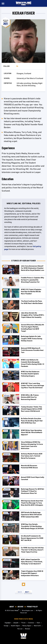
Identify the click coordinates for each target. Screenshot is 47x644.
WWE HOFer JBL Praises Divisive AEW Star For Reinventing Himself (30, 397)
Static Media (14, 610)
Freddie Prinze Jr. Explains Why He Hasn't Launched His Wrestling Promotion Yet (32, 280)
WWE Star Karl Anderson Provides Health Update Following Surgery (30, 374)
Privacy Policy (32, 606)
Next (27, 592)
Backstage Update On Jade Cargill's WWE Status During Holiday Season (31, 338)
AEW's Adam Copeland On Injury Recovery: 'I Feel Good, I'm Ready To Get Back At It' (31, 561)
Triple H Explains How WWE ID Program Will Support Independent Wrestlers (32, 573)
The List (20, 629)
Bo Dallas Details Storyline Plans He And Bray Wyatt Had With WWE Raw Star (31, 420)
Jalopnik (15, 623)
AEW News (7, 325)
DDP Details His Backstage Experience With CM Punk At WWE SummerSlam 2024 (31, 514)
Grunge (6, 625)
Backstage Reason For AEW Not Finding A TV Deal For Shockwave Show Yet (32, 491)
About (11, 606)
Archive (20, 606)
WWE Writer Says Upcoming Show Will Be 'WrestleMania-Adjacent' (32, 432)
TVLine (23, 623)
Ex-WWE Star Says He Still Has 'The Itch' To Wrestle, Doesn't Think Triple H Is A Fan (32, 550)
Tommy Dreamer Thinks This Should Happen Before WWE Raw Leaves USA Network (31, 409)
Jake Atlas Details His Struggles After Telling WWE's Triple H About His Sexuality (32, 315)
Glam (38, 623)
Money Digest (26, 625)
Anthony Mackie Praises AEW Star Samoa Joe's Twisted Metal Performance (31, 456)
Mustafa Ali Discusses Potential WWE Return (29, 467)
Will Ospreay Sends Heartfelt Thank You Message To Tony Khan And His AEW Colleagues (32, 503)
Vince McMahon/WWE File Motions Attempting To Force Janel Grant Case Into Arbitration (32, 445)
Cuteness (31, 623)
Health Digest (15, 625)
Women (27, 629)
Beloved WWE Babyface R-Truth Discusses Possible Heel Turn (32, 350)
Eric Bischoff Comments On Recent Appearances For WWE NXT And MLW (32, 538)
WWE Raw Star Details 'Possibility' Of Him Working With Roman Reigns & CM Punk (32, 526)
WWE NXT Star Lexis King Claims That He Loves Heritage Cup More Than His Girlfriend (32, 385)
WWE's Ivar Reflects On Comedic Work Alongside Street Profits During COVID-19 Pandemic (32, 363)
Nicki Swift (37, 625)
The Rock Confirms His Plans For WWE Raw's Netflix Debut (32, 302)
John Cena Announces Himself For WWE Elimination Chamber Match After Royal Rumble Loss (32, 268)
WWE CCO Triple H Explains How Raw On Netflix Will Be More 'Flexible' (31, 291)
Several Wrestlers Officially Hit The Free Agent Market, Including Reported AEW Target (32, 328)
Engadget (8, 623)
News (5, 266)
